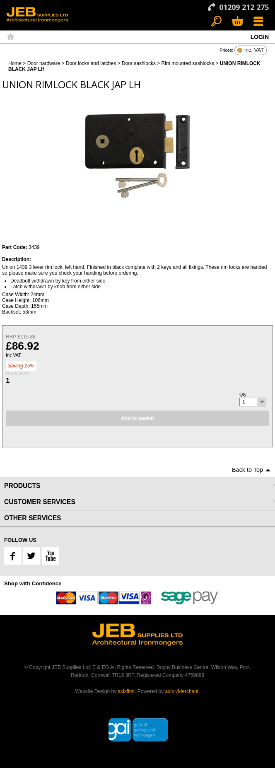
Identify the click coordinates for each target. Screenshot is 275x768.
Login (260, 37)
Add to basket (137, 418)
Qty (242, 394)
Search (216, 21)
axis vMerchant (182, 691)
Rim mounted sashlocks (188, 63)
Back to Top (247, 469)
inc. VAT (254, 50)
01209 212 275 (244, 7)
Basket (237, 21)
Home (10, 37)
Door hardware (43, 63)
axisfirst (126, 691)
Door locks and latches (91, 63)
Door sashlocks (139, 63)
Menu (258, 21)
